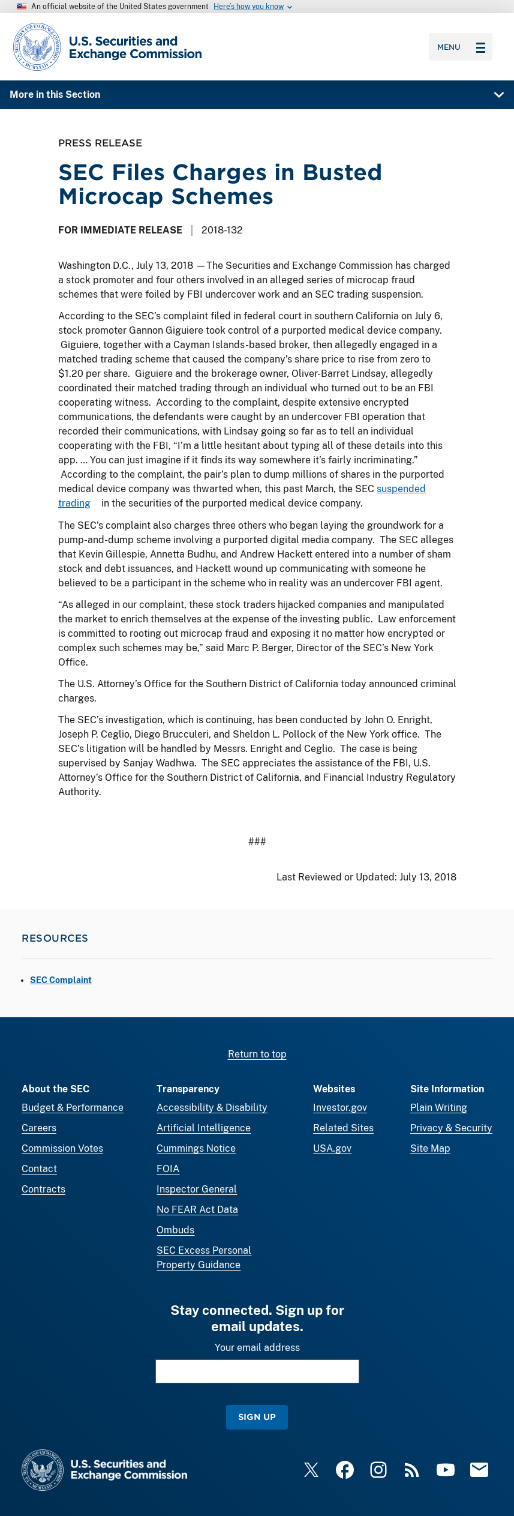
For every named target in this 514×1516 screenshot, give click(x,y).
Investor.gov (340, 1107)
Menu (461, 47)
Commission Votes (62, 1148)
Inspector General (197, 1189)
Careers (39, 1128)
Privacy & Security (451, 1128)
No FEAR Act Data (197, 1209)
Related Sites (343, 1128)
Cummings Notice (196, 1148)
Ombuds (175, 1230)
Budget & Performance (73, 1107)
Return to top (257, 1054)
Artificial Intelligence (204, 1128)
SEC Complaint (61, 980)
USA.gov (332, 1148)
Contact (39, 1169)
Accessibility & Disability (212, 1107)
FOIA (168, 1169)
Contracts (43, 1189)
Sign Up (257, 1417)
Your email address (257, 1347)
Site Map (430, 1148)
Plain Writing (438, 1107)
